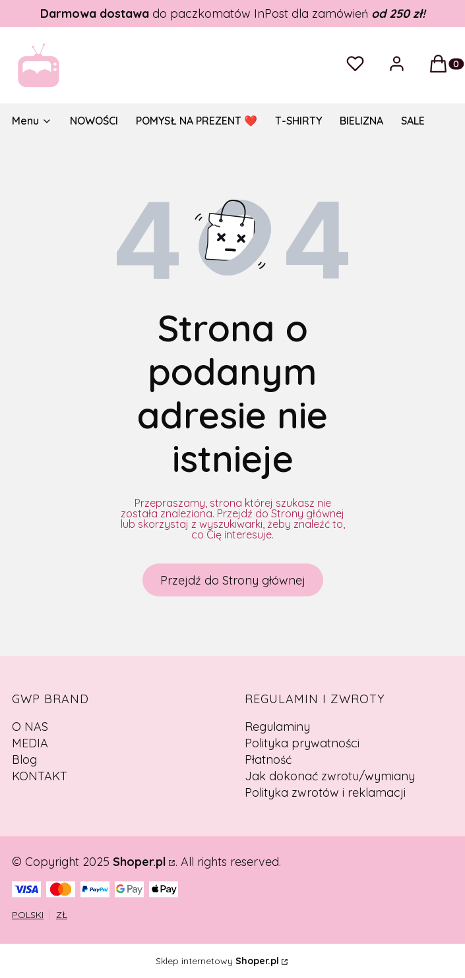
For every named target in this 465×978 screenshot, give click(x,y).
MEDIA (30, 743)
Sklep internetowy (217, 961)
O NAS (30, 726)
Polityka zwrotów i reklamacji (325, 792)
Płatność (268, 759)
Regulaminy (277, 726)
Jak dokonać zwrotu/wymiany (330, 776)
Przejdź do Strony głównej (232, 580)
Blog (24, 759)
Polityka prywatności (302, 743)
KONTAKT (39, 776)
